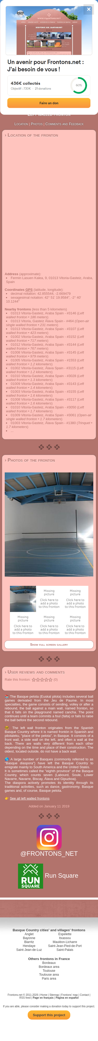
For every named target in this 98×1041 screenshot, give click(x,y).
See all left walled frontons (30, 798)
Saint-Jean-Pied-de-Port (65, 946)
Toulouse (49, 971)
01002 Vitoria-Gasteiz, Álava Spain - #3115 (43, 368)
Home (43, 994)
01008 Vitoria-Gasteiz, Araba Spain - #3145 (43, 352)
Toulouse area (49, 974)
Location (21, 124)
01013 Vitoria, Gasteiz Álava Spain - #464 (42, 321)
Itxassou (65, 938)
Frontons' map (69, 994)
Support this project (49, 1015)
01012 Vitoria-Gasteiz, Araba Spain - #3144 (43, 344)
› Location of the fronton (31, 135)
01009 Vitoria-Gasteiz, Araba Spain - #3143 (43, 384)
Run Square (49, 875)
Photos (37, 124)
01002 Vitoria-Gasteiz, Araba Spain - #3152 (43, 337)
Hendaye (29, 946)
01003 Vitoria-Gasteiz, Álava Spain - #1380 (43, 423)
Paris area (49, 978)
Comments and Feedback (64, 124)
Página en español (67, 997)
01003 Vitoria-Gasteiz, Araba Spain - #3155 (43, 392)
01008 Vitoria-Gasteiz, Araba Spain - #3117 (43, 399)
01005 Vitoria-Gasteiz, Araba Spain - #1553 (43, 360)
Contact (84, 994)
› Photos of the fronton (30, 460)
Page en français (43, 997)
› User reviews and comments (35, 672)
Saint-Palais (64, 950)
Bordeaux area (49, 967)
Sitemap (54, 994)
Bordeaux (49, 963)
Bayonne (29, 938)
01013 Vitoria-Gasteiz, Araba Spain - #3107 (43, 329)
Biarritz (29, 942)
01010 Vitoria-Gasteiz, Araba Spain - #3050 (43, 407)
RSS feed (25, 997)
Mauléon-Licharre (65, 942)
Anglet (29, 934)
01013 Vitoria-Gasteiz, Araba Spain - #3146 (43, 313)
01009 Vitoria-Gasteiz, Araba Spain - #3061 (43, 415)
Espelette (64, 934)
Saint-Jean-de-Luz (29, 950)
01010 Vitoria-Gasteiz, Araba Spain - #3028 (43, 376)
